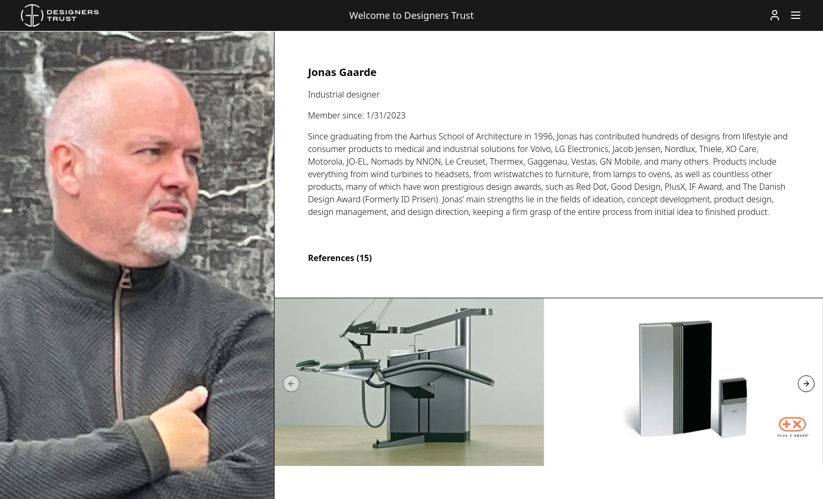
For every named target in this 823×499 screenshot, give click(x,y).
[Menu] (795, 15)
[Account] (774, 15)
